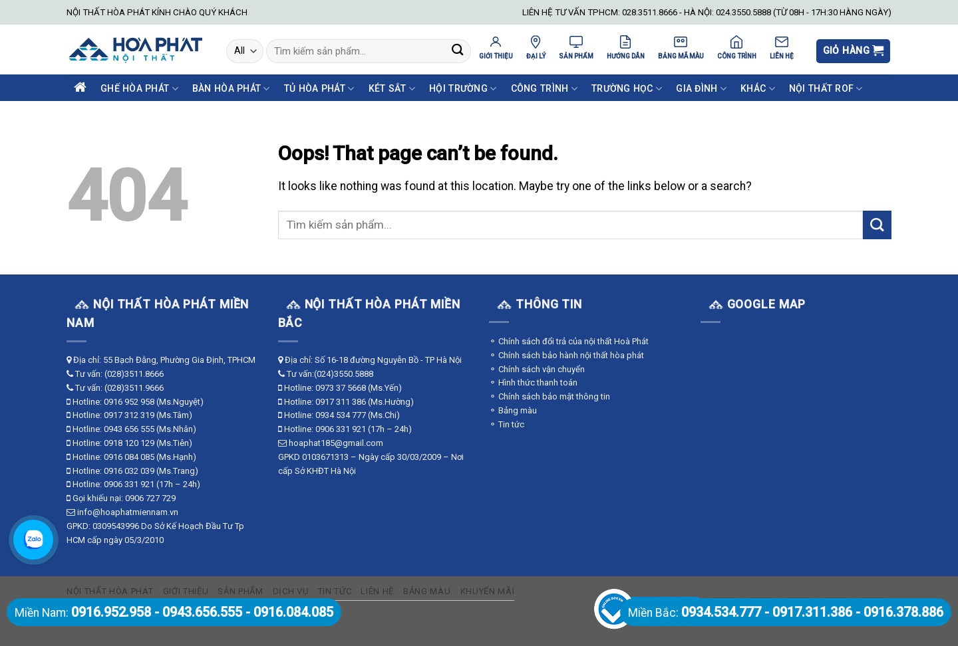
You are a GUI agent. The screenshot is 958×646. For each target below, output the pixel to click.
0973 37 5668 (340, 388)
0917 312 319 (129, 415)
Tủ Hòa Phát (319, 88)
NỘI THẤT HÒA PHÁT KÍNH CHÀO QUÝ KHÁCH (157, 12)
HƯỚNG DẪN (626, 47)
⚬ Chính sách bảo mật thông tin (549, 396)
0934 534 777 (340, 415)
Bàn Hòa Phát (231, 88)
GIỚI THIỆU (496, 47)
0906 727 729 (150, 498)
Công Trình (544, 88)
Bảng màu (426, 591)
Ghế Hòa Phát (139, 88)
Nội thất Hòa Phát (110, 591)
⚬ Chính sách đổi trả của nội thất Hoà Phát (569, 341)
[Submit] (457, 51)
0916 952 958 (129, 402)
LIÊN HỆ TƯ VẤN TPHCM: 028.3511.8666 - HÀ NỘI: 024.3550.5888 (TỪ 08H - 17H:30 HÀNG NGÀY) (706, 12)
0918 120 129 (129, 443)
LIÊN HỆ (782, 47)
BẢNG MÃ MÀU (681, 47)
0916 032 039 (129, 471)
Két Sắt (392, 88)
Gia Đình (701, 88)
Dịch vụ (291, 591)
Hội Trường (462, 88)
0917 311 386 (340, 402)
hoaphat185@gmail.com (336, 443)
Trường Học (626, 88)
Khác (757, 88)
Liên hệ (377, 591)
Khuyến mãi (487, 591)
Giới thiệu (186, 591)
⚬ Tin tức (506, 424)
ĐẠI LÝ (536, 47)
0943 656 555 (129, 429)
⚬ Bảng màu (513, 410)
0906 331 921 (129, 484)
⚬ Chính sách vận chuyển (537, 369)
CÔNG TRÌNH (736, 47)
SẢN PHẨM (576, 47)
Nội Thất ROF (826, 88)
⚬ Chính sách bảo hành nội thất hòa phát (566, 355)
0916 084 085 (129, 457)
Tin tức (335, 591)
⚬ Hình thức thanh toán (533, 382)
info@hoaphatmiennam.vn (127, 512)
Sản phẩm (240, 591)
